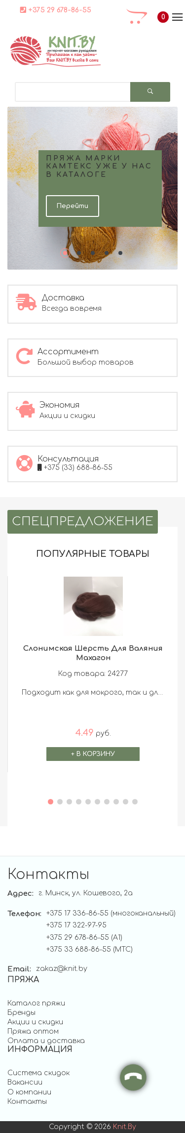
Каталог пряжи (36, 1003)
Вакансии (24, 1082)
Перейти (72, 206)
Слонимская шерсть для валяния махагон (93, 653)
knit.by (124, 1127)
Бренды (21, 1012)
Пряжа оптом (33, 1031)
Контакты (27, 1101)
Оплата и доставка (46, 1041)
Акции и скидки (35, 1022)
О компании (29, 1092)
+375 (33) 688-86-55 (74, 467)
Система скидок (38, 1073)
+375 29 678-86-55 (55, 9)
